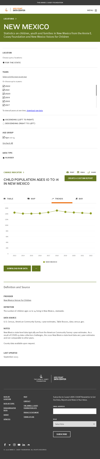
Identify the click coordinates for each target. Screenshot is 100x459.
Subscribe (62, 434)
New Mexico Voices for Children (17, 300)
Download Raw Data (17, 268)
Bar (81, 199)
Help (25, 397)
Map (33, 199)
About (6, 415)
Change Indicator (13, 172)
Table (10, 199)
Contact (27, 401)
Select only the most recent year (15, 76)
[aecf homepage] (6, 9)
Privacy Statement (31, 412)
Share (92, 172)
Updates (7, 419)
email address (59, 406)
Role (55, 419)
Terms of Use (29, 417)
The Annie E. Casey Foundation (50, 3)
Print (70, 172)
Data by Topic (9, 403)
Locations (9, 18)
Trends (59, 199)
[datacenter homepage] (19, 9)
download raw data (35, 110)
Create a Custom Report (80, 178)
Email (81, 172)
